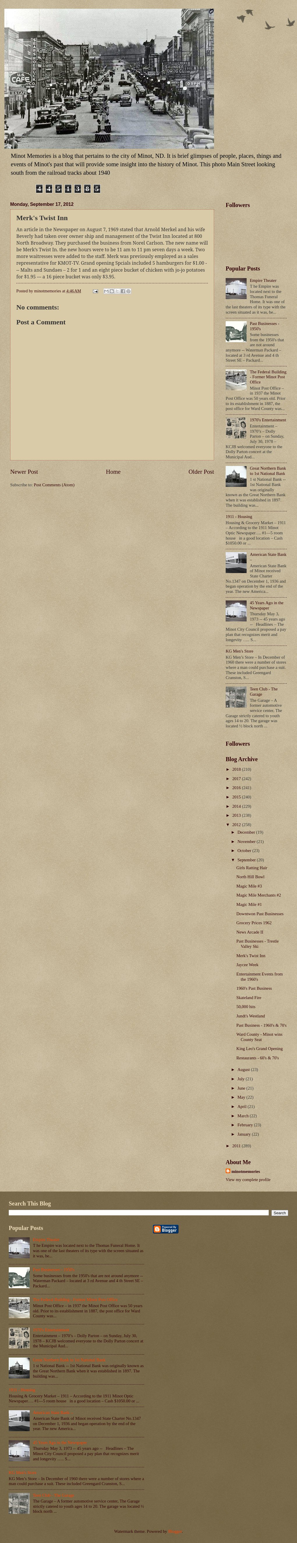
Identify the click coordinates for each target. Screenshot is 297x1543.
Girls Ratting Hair (251, 867)
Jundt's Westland (250, 1016)
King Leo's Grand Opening (259, 1048)
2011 (237, 1145)
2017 (237, 778)
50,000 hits (245, 1006)
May (241, 1097)
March (243, 1115)
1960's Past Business (254, 988)
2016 (237, 787)
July (241, 1079)
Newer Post (24, 472)
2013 (237, 815)
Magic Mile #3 (249, 886)
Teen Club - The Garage (53, 1495)
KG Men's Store (239, 651)
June (241, 1088)
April (242, 1106)
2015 (237, 797)
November (247, 841)
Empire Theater (263, 280)
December (246, 832)
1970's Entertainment (268, 420)
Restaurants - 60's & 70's (257, 1058)
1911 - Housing (239, 516)
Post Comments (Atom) (54, 484)
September (247, 860)
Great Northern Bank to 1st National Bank (268, 471)
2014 (237, 806)
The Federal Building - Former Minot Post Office (268, 377)
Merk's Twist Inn (250, 955)
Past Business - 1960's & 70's (261, 1025)
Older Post (201, 472)
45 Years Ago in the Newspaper (267, 605)
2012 (237, 824)
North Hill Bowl (250, 876)
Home (113, 472)
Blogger (175, 1531)
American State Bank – (53, 1412)
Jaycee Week (247, 964)
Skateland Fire (248, 997)
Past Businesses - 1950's (54, 1269)
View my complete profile (248, 1179)
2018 (237, 769)
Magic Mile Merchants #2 (258, 895)
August (244, 1069)
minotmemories (245, 1171)
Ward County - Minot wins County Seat (259, 1037)
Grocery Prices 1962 (254, 922)
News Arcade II (249, 932)
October (244, 850)
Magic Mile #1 (249, 904)
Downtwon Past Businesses (260, 913)
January (244, 1134)
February (245, 1125)
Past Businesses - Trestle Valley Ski (257, 944)
